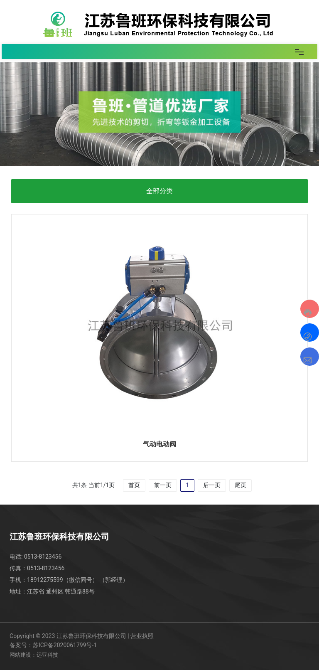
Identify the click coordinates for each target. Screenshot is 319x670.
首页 (134, 485)
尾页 (240, 485)
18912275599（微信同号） (62, 579)
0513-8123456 (42, 556)
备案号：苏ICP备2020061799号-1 (53, 645)
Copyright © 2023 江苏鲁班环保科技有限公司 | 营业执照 (82, 636)
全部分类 (159, 191)
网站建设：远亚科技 (34, 655)
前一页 (163, 485)
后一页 (212, 485)
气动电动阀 (159, 444)
